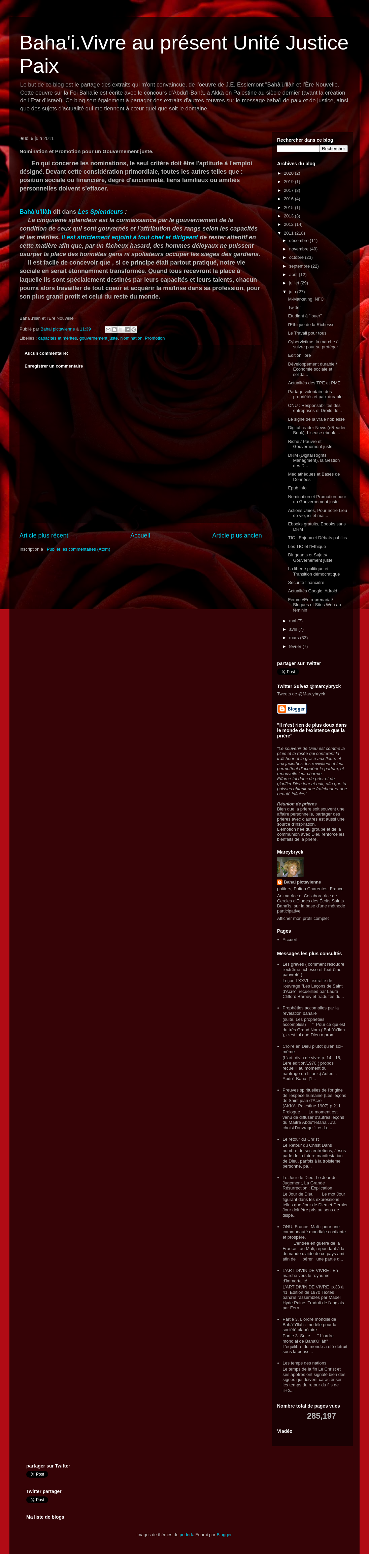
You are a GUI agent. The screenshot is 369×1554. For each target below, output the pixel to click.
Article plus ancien (237, 535)
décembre (299, 240)
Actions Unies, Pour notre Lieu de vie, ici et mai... (317, 513)
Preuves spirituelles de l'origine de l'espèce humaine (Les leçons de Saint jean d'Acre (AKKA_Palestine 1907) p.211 (314, 1097)
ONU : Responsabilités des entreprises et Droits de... (315, 408)
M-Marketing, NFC (306, 299)
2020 (289, 173)
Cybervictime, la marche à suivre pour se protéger (313, 344)
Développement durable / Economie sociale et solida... (312, 369)
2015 (289, 207)
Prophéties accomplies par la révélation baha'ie (310, 1010)
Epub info (297, 487)
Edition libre (299, 355)
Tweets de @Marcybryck (301, 693)
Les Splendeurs (100, 211)
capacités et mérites (57, 338)
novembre (299, 248)
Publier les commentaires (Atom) (78, 549)
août (294, 274)
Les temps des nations (304, 1363)
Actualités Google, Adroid (312, 590)
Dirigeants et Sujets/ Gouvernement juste (310, 557)
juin (293, 291)
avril (293, 629)
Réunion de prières (297, 803)
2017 (289, 190)
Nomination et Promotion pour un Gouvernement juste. (317, 499)
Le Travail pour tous (307, 333)
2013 (289, 215)
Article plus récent (44, 535)
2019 (289, 181)
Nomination (131, 338)
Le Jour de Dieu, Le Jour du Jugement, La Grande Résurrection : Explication (309, 1182)
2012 (289, 224)
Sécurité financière (306, 582)
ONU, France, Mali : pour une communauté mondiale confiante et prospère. (314, 1232)
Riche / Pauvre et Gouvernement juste (310, 444)
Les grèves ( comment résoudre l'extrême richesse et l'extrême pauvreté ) (313, 969)
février (296, 646)
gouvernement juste (98, 338)
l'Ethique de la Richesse (311, 324)
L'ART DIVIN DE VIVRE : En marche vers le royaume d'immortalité (310, 1275)
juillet (294, 282)
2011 (289, 233)
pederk (186, 1534)
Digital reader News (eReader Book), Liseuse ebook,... (316, 430)
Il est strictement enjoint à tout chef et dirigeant (130, 237)
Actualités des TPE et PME (314, 382)
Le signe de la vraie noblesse (316, 419)
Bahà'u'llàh (36, 211)
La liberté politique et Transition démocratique (314, 571)
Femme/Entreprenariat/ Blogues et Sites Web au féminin (314, 605)
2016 (289, 198)
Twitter (294, 307)
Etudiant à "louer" (305, 315)
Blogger (223, 1534)
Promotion (155, 338)
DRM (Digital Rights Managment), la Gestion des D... (314, 460)
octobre (297, 257)
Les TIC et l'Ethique (307, 546)
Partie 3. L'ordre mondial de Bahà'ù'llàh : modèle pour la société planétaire (309, 1324)
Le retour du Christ (300, 1139)
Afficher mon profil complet (303, 918)
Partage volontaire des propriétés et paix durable (315, 394)
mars (294, 637)
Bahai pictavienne (302, 882)
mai (293, 620)
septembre (300, 266)
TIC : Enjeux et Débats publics (317, 537)
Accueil (140, 535)
